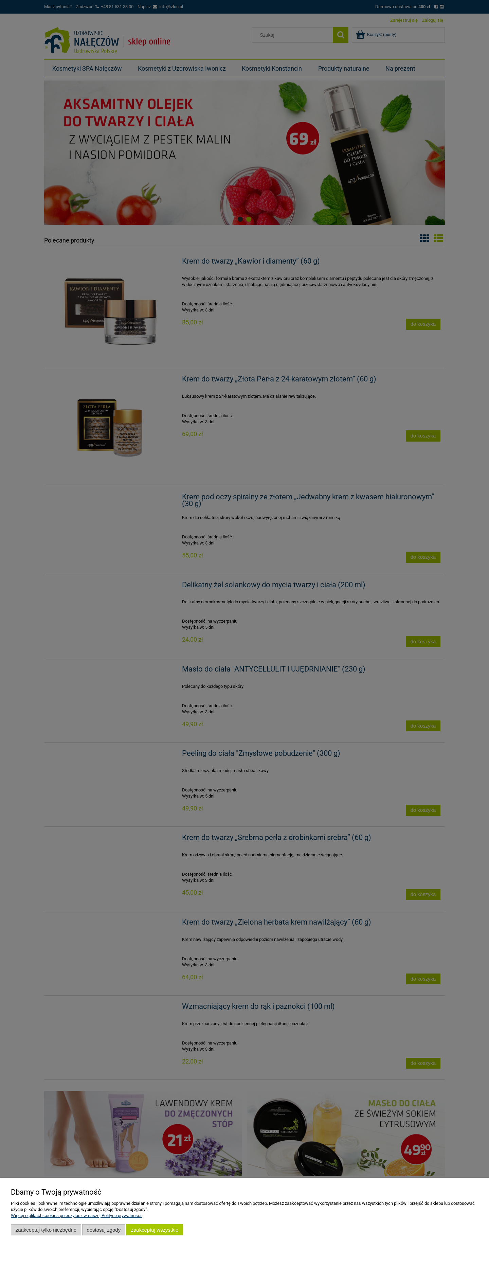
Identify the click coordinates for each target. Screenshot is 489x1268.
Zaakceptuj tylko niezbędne (46, 1230)
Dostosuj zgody (104, 1230)
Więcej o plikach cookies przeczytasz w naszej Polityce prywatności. (76, 1215)
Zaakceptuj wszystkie (154, 1230)
